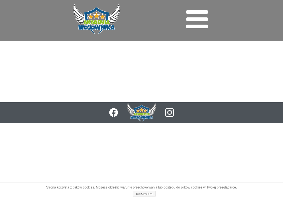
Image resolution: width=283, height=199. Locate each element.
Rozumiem (144, 193)
